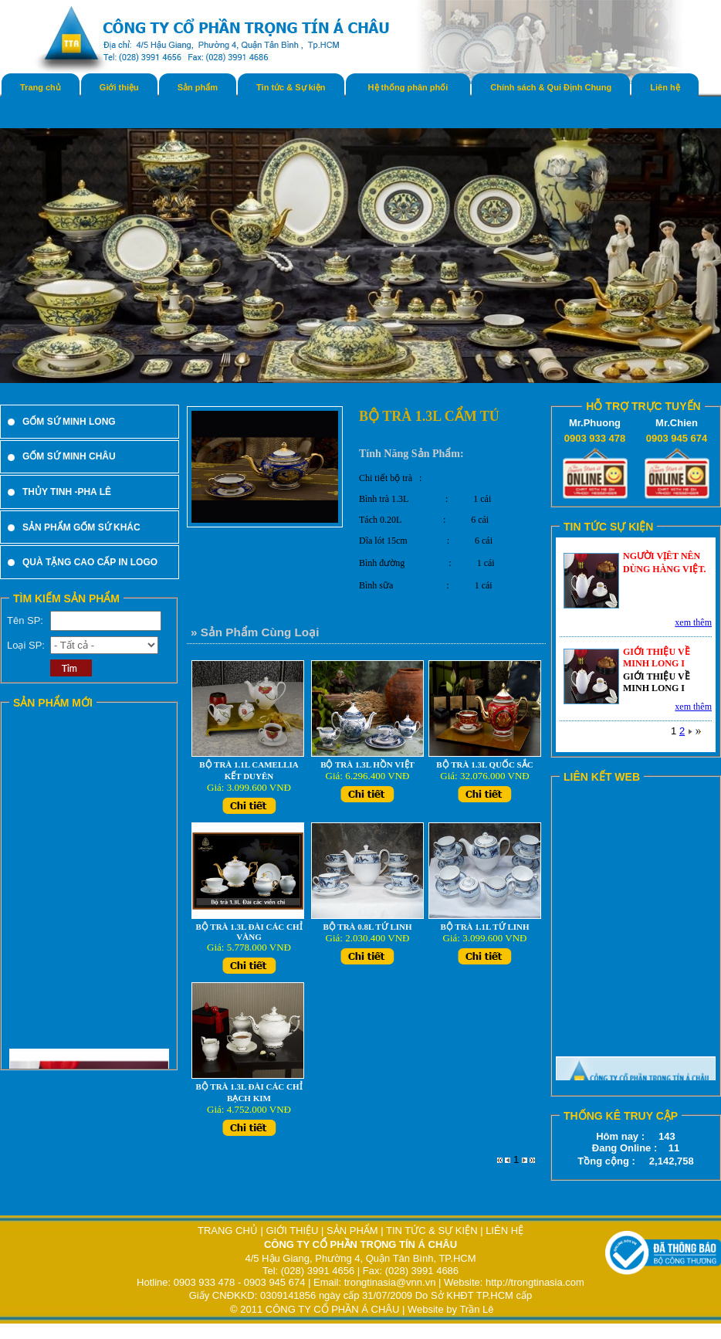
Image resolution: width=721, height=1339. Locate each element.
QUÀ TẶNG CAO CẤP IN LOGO (89, 562)
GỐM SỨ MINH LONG (69, 421)
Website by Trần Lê (451, 1309)
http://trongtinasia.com (535, 1282)
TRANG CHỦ (229, 1230)
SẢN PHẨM (352, 1230)
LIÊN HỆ (504, 1230)
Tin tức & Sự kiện (290, 87)
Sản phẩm (198, 87)
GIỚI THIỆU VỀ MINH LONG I (656, 657)
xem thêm (693, 622)
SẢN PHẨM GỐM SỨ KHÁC (81, 527)
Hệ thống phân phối (408, 87)
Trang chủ (40, 87)
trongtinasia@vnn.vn (390, 1282)
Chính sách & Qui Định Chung (550, 87)
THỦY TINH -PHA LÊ (66, 491)
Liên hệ (664, 87)
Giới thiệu (119, 87)
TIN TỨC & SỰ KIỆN (432, 1230)
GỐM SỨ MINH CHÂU (69, 456)
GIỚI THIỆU (292, 1230)
